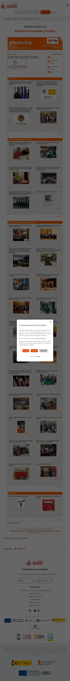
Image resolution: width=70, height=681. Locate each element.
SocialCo (38, 356)
